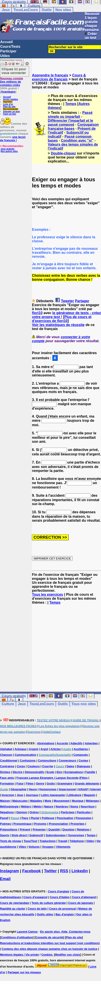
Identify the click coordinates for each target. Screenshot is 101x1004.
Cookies (47, 954)
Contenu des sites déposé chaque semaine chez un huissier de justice (49, 949)
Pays (25, 818)
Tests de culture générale (48, 903)
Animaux (21, 749)
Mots (47, 800)
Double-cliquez (63, 153)
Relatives (83, 829)
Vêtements (63, 846)
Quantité (54, 829)
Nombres (61, 806)
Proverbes (77, 823)
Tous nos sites (84, 704)
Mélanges (92, 800)
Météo (37, 806)
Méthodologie (9, 806)
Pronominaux (22, 823)
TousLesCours (25, 10)
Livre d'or (8, 104)
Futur (20, 783)
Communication (25, 754)
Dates (70, 766)
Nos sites (63, 10)
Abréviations (45, 743)
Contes (83, 760)
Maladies (36, 800)
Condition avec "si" (77, 140)
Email (5, 879)
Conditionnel (8, 760)
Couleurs (33, 766)
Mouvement (62, 800)
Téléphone (77, 841)
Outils (46, 10)
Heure (33, 789)
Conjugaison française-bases (73, 126)
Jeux (6, 10)
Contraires (7, 766)
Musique (78, 800)
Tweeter (67, 301)
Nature (48, 806)
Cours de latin (37, 908)
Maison (5, 800)
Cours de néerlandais (14, 903)
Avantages (8, 91)
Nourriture (88, 806)
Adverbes (91, 743)
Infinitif (83, 789)
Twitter (50, 871)
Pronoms (40, 823)
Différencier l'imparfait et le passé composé (70, 122)
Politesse (48, 818)
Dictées (5, 772)
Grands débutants (87, 783)
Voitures (34, 846)
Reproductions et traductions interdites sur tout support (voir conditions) (50, 943)
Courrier (47, 766)
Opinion (21, 812)
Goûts (51, 783)
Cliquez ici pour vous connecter (14, 70)
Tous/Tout (30, 841)
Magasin (89, 795)
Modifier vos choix (67, 954)
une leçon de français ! (13, 138)
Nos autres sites (9, 151)
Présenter (39, 829)
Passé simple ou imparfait (70, 114)
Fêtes (30, 783)
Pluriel (35, 818)
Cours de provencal (62, 908)
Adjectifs (76, 743)
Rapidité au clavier (12, 908)
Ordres (34, 812)
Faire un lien (9, 114)
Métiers (26, 806)
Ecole (50, 772)
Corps (21, 766)
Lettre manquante (53, 795)
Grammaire (64, 783)
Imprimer (8, 102)
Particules (84, 812)
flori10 (37, 313)
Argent (33, 749)
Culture (34, 6)
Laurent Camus (27, 931)
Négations (7, 812)
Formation (7, 783)
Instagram (9, 871)
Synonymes (76, 835)
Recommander (10, 109)
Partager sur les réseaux (24, 972)
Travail (62, 841)
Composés (80, 754)
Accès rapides (10, 99)
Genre (40, 783)
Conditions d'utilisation (17, 937)
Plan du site (9, 106)
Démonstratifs (34, 772)
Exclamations (73, 772)
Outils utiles (45, 914)
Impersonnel (67, 789)
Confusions (28, 760)
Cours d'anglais (58, 891)
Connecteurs (67, 760)
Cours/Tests (10, 46)
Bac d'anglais (64, 914)
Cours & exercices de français (59, 77)
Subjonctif (36, 835)
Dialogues (83, 766)
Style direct (19, 835)
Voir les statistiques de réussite (58, 325)
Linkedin (80, 871)
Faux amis (7, 777)
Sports (4, 835)
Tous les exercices (47, 594)
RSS (64, 871)
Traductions (47, 841)
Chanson (6, 754)
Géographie (18, 789)
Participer (8, 51)
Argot (44, 749)
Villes (22, 846)
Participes (68, 812)
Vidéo (90, 841)
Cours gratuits (14, 696)
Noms (74, 806)
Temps (70, 104)
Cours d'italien (60, 897)
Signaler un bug (11, 111)
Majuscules (20, 800)
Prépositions (8, 829)
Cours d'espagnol (35, 897)
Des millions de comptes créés (11, 82)
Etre (59, 772)
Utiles (5, 56)
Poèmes (5, 823)
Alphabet (6, 749)
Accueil (6, 42)
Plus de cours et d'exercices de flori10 (61, 319)
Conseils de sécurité (49, 937)
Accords (62, 743)
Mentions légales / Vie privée (19, 954)
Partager (82, 301)
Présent (25, 829)
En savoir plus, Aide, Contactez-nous (65, 931)
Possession (83, 818)
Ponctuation (65, 818)
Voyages (48, 846)
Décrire (17, 772)
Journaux (32, 795)
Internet (95, 789)
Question (68, 829)
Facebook (31, 871)
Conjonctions (47, 760)
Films (84, 777)
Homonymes (48, 789)
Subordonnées (56, 835)
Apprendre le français (50, 75)
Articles (55, 749)
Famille (90, 772)
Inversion (8, 795)
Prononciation (58, 823)
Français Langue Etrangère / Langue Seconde (47, 777)
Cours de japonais (80, 903)
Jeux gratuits (7, 149)
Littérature (74, 795)
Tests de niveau (10, 841)
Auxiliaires (80, 749)
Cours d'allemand (84, 897)
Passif (4, 818)
